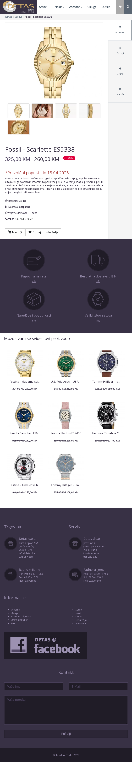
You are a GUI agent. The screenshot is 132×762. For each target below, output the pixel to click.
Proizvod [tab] (120, 30)
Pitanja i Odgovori (21, 616)
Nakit (59, 7)
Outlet (106, 7)
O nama (15, 609)
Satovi (44, 7)
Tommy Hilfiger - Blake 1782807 (73, 485)
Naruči (15, 232)
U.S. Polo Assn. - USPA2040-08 (71, 381)
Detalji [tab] (120, 51)
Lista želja (81, 620)
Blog (13, 623)
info (34, 281)
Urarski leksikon (19, 620)
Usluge (91, 7)
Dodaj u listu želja (43, 232)
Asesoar (75, 7)
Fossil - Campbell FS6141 (26, 433)
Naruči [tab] (120, 92)
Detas (8, 16)
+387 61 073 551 (24, 218)
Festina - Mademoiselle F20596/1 (31, 381)
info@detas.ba (27, 553)
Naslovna (80, 623)
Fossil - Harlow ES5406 (66, 433)
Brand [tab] (120, 71)
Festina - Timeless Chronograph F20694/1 (37, 485)
